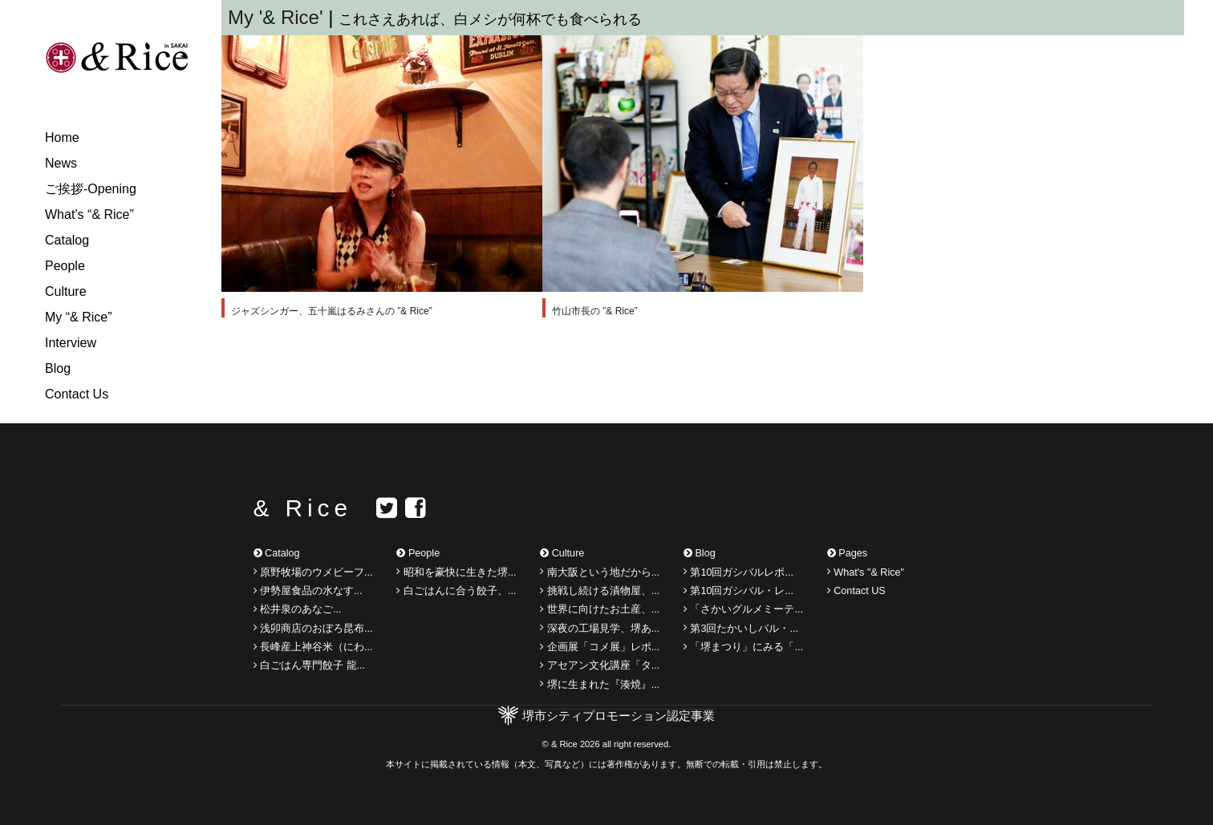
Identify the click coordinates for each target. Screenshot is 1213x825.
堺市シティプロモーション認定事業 (618, 716)
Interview (70, 343)
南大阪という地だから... (599, 571)
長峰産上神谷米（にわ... (313, 647)
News (61, 163)
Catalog (67, 240)
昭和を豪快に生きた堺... (456, 571)
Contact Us (76, 394)
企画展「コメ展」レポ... (599, 647)
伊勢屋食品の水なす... (308, 591)
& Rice (303, 508)
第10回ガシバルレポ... (738, 571)
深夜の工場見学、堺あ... (599, 627)
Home (62, 137)
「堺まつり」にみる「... (743, 647)
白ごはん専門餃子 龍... (310, 665)
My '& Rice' (278, 17)
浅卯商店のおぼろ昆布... (313, 627)
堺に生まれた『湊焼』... (599, 684)
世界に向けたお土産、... (599, 609)
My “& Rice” (78, 317)
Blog (58, 368)
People (65, 266)
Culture (66, 291)
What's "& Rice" (865, 571)
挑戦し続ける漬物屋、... (599, 591)
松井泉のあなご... (298, 609)
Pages (847, 553)
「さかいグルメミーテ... (743, 609)
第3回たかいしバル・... (741, 627)
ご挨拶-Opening (90, 189)
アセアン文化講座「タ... (599, 665)
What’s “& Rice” (89, 214)
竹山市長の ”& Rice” (595, 311)
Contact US (856, 591)
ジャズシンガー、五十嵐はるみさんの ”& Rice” (331, 311)
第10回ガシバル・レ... (738, 591)
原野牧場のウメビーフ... (313, 571)
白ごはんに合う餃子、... (456, 591)
